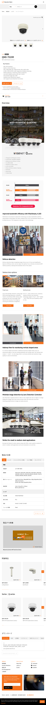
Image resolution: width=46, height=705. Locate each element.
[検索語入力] (25, 6)
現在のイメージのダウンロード (18, 40)
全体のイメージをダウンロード (35, 40)
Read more (3, 703)
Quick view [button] (16, 579)
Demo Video (8, 305)
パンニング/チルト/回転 (18, 460)
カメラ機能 (29, 460)
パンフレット (24, 638)
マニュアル (5, 638)
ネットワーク (38, 460)
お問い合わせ (7, 83)
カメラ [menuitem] (12, 11)
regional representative (15, 88)
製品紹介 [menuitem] (8, 11)
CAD (12, 638)
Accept (42, 701)
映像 (4, 460)
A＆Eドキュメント (34, 638)
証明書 (17, 638)
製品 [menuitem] (11, 6)
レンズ (9, 460)
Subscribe (8, 687)
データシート (18, 83)
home (3, 11)
